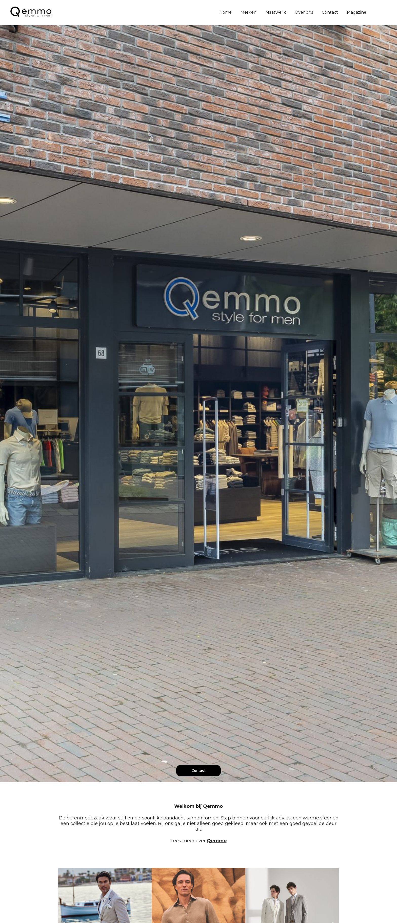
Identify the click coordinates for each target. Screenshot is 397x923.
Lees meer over (199, 840)
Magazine (356, 12)
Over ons (304, 12)
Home (225, 12)
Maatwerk (275, 12)
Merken (248, 12)
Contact (330, 12)
